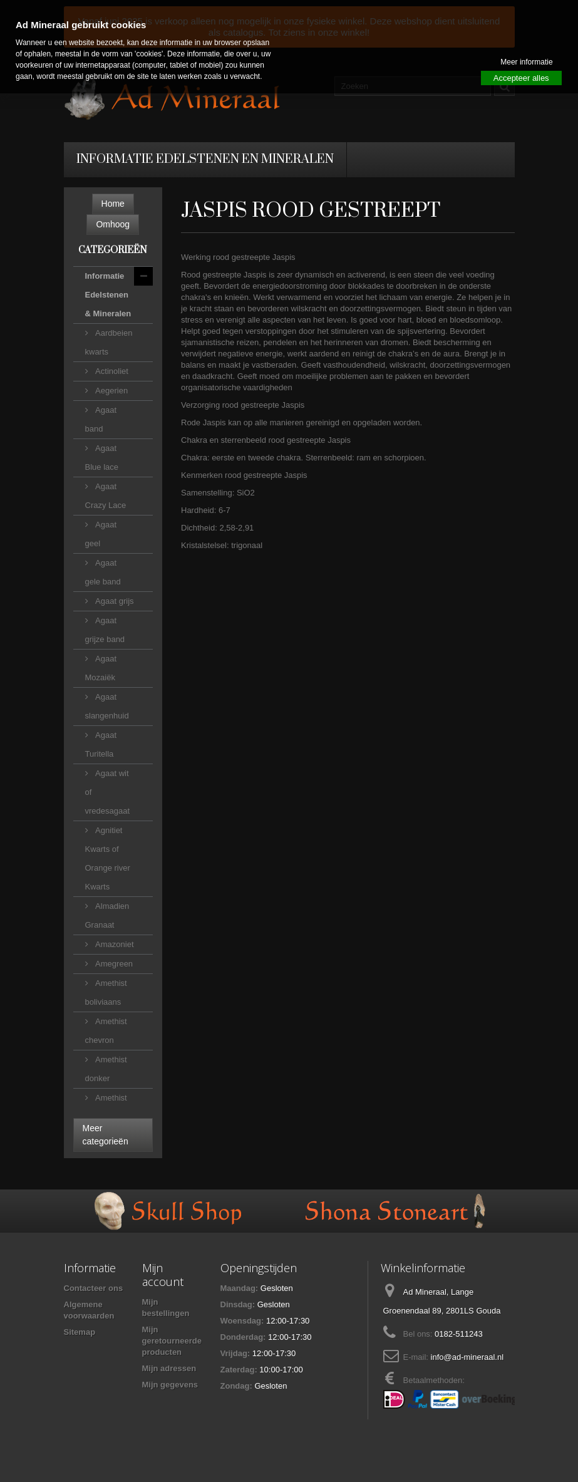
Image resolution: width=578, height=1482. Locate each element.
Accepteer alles (521, 78)
